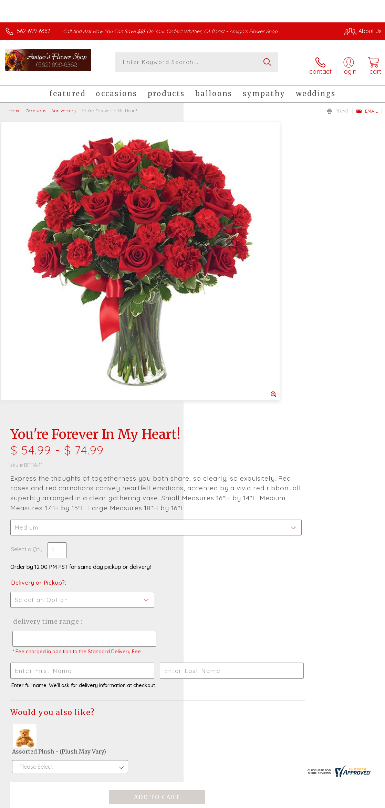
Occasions (36, 105)
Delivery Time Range (228, 330)
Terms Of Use (223, 801)
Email (367, 105)
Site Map (356, 801)
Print (338, 105)
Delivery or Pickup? (222, 291)
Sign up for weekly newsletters (192, 633)
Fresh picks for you (192, 594)
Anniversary (63, 105)
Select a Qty (210, 257)
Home (15, 105)
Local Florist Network (314, 801)
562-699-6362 (33, 31)
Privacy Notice (264, 801)
